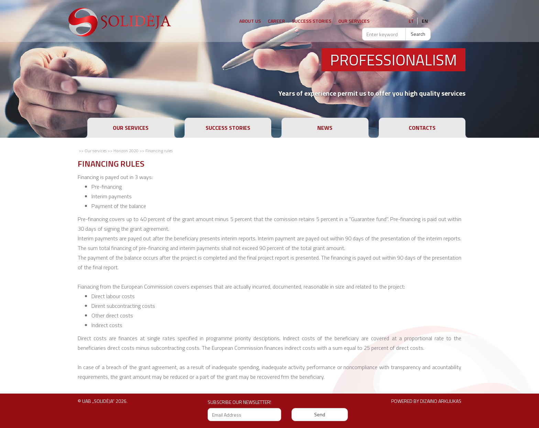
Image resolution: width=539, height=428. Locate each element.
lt (411, 20)
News (324, 128)
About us (250, 20)
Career (276, 20)
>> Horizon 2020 (123, 150)
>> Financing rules (156, 150)
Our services (130, 128)
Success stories (311, 20)
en (425, 20)
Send (319, 414)
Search (418, 34)
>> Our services (93, 150)
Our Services (354, 20)
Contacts (422, 128)
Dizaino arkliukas (440, 401)
